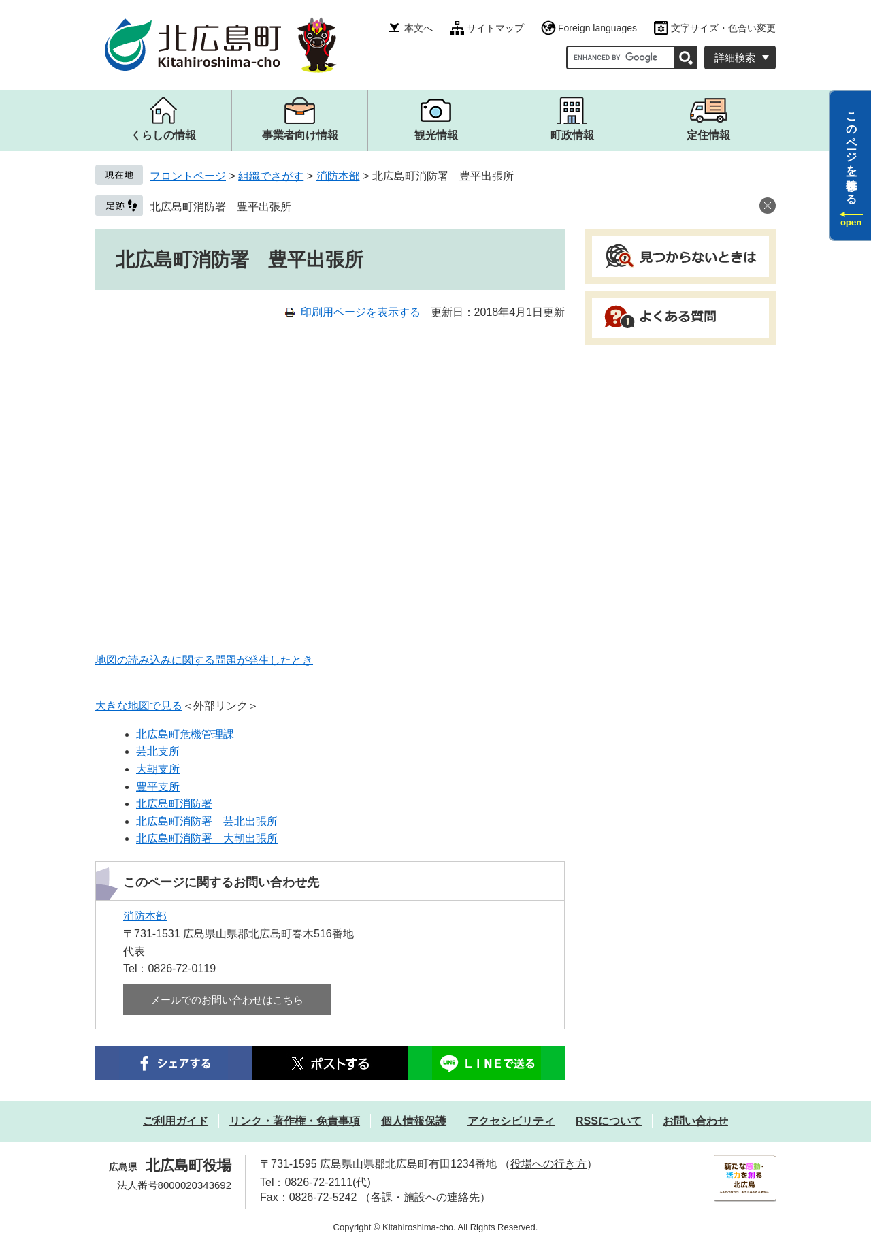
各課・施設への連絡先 (425, 1197)
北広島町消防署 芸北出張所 (207, 821)
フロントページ (188, 176)
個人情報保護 (413, 1121)
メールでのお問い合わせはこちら (226, 1000)
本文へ (418, 27)
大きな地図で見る (138, 705)
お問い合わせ (695, 1121)
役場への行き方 (548, 1164)
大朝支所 (158, 769)
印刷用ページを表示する (361, 312)
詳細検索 (734, 57)
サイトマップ (495, 27)
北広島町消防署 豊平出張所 (220, 206)
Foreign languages (597, 27)
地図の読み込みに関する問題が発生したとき (204, 660)
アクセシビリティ (511, 1121)
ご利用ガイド (175, 1121)
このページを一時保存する (851, 152)
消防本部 (338, 176)
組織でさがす (270, 176)
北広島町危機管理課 (185, 734)
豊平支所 (158, 786)
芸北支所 (158, 751)
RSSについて (609, 1121)
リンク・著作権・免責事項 (294, 1121)
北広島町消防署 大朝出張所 (207, 838)
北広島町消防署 (174, 803)
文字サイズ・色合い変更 (723, 27)
